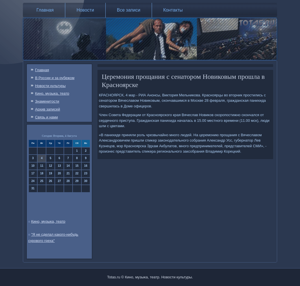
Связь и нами (46, 117)
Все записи (128, 10)
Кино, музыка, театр (52, 93)
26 (50, 181)
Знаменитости (47, 101)
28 (68, 181)
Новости (85, 10)
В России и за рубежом (54, 78)
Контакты (173, 10)
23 (85, 173)
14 (68, 165)
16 (85, 165)
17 (32, 173)
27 (59, 181)
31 (32, 188)
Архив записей (47, 109)
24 (32, 181)
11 (41, 165)
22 (77, 173)
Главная (45, 10)
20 (59, 173)
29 (77, 181)
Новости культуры (50, 86)
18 (41, 173)
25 (41, 181)
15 (77, 165)
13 (59, 165)
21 (68, 173)
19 (50, 173)
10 (32, 165)
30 (85, 181)
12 (50, 165)
